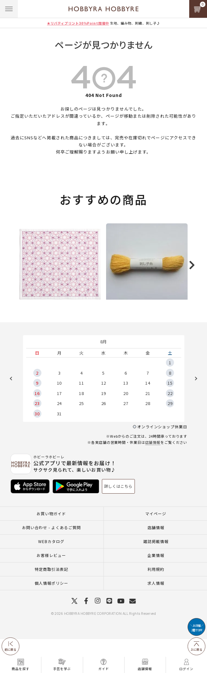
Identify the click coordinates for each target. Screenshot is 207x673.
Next (194, 412)
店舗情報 (153, 476)
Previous (13, 412)
